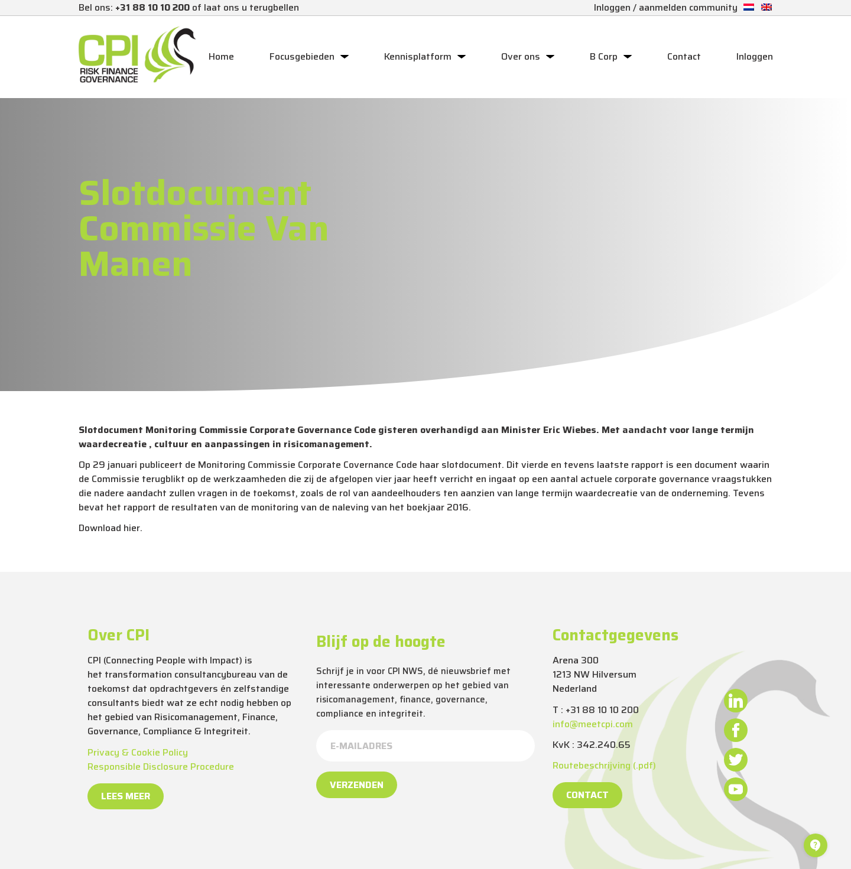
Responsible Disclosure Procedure (160, 766)
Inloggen (754, 57)
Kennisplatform (418, 57)
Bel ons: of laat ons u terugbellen (189, 7)
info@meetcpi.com (593, 724)
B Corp (604, 57)
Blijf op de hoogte (381, 642)
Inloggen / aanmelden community (666, 7)
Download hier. (110, 527)
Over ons (520, 57)
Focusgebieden (301, 57)
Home (221, 57)
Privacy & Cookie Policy (137, 752)
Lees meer (125, 796)
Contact (684, 57)
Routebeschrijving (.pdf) (604, 765)
